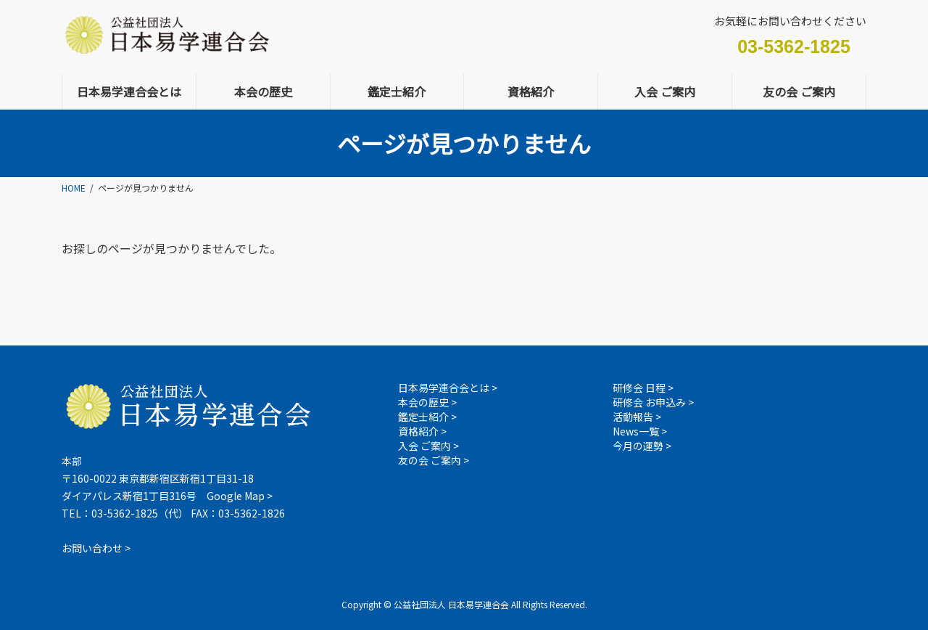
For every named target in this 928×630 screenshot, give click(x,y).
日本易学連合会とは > (447, 387)
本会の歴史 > (427, 402)
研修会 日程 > (643, 387)
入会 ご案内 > (428, 445)
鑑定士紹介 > (427, 416)
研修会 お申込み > (653, 402)
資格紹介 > (422, 431)
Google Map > (240, 495)
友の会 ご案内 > (433, 460)
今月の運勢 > (642, 445)
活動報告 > (637, 416)
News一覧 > (640, 431)
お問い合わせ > (96, 548)
